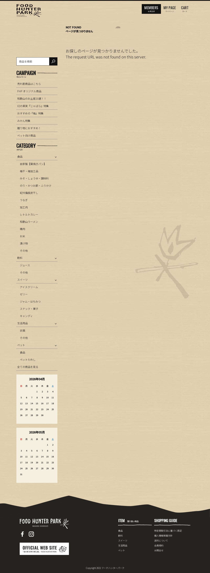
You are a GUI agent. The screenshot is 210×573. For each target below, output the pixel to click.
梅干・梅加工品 (29, 171)
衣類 (22, 330)
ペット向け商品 (26, 135)
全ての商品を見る (27, 367)
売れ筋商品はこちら (29, 84)
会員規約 (158, 545)
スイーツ (22, 280)
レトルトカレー (29, 214)
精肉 (22, 229)
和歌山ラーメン (29, 222)
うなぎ (24, 200)
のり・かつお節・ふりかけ (35, 185)
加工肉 (24, 207)
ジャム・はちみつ (30, 301)
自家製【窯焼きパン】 (33, 164)
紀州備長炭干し (29, 193)
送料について (161, 540)
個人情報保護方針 (163, 535)
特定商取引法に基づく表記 (168, 530)
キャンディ (26, 316)
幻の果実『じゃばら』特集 (33, 106)
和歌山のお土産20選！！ (31, 98)
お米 (22, 236)
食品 (19, 156)
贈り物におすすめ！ (29, 128)
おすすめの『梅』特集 (30, 113)
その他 (24, 251)
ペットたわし (28, 360)
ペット (21, 345)
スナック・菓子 (29, 309)
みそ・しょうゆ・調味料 (34, 178)
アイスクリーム (29, 287)
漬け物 (24, 243)
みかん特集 (23, 121)
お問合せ (158, 550)
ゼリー (24, 294)
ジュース (25, 265)
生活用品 (22, 323)
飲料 (19, 258)
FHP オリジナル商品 (29, 91)
